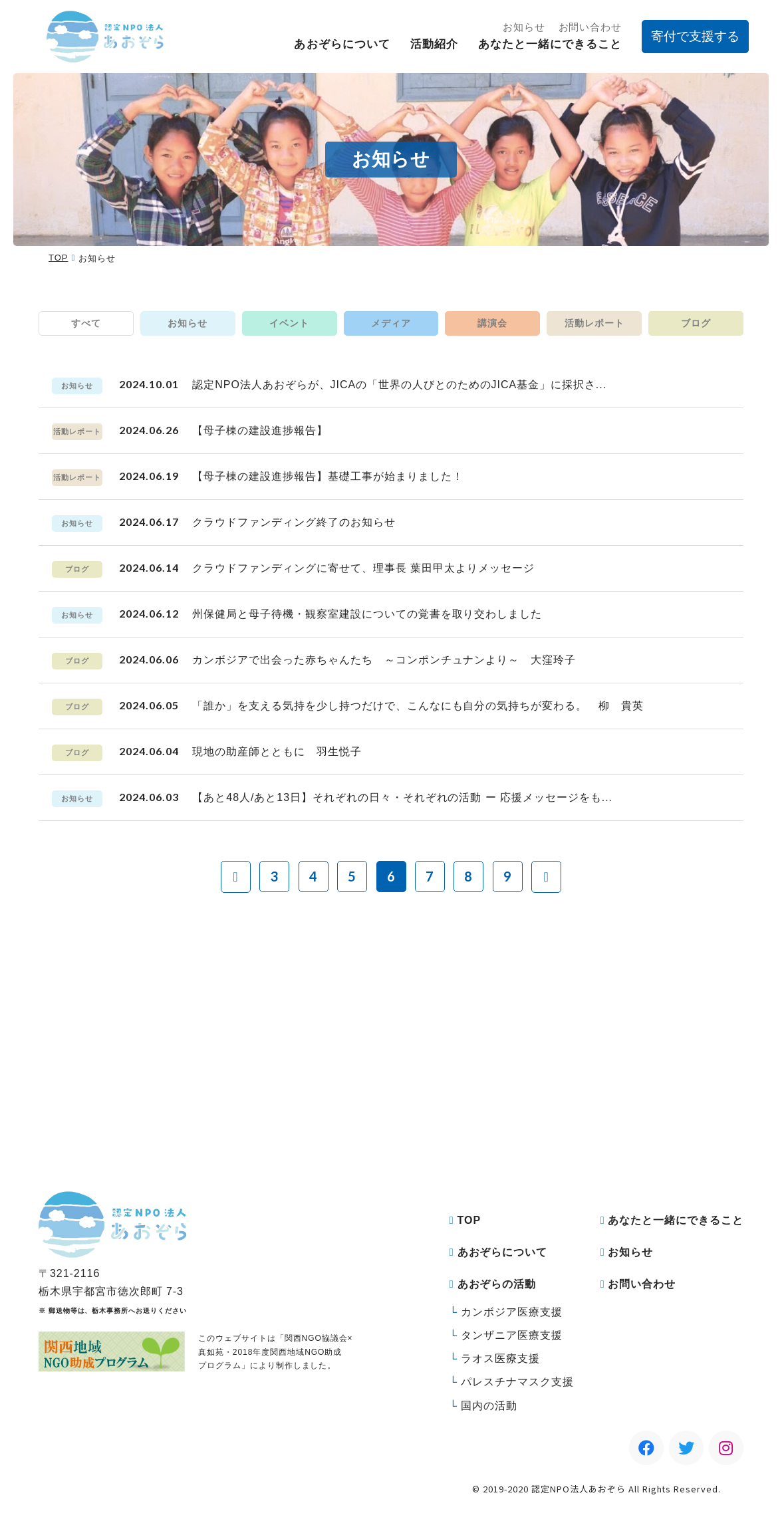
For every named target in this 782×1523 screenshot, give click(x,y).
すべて (86, 323)
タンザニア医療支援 (512, 1335)
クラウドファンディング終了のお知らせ (293, 522)
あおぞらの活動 (497, 1284)
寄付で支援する (695, 36)
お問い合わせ (590, 27)
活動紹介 (434, 44)
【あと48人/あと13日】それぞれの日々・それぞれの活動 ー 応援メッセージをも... (402, 797)
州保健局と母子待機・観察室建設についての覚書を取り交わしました (367, 614)
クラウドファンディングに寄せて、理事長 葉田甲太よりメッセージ (363, 568)
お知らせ (524, 27)
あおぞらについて (342, 44)
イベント (289, 323)
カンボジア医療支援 (512, 1312)
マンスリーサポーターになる (504, 1109)
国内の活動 (489, 1405)
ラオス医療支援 (500, 1358)
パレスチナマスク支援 (517, 1381)
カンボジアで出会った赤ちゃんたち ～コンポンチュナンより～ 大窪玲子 (384, 659)
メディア (391, 323)
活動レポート (594, 323)
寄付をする (285, 1109)
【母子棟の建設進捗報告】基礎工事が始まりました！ (327, 476)
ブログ (696, 323)
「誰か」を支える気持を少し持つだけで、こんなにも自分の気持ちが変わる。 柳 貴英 (417, 705)
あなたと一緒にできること (550, 44)
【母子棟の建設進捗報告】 (260, 430)
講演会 (492, 323)
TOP (58, 258)
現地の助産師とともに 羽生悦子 (276, 751)
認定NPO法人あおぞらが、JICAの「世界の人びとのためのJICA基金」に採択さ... (399, 384)
